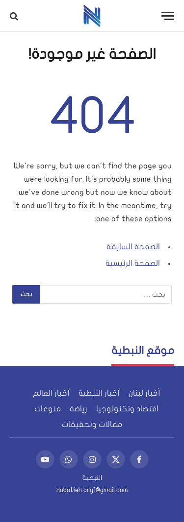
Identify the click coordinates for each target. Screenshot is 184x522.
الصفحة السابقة (133, 247)
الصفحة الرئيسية (132, 263)
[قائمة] (167, 16)
